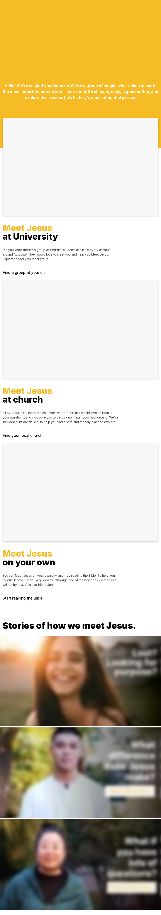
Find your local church (22, 435)
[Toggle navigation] (149, 11)
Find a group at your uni (24, 272)
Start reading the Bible (22, 598)
